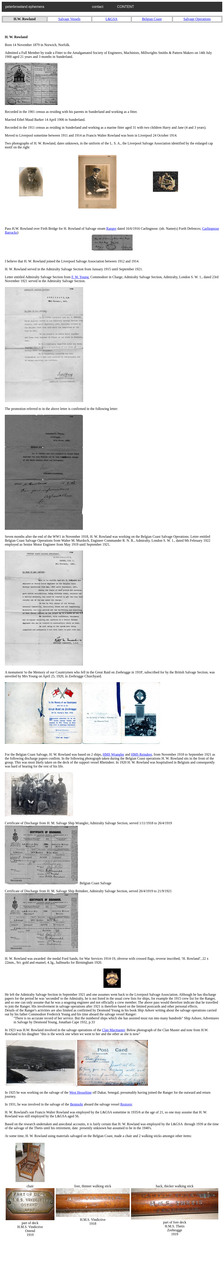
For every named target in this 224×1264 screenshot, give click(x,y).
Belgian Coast (152, 19)
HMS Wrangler (113, 754)
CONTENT (125, 7)
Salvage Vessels (69, 19)
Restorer (126, 1104)
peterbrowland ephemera (45, 7)
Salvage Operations (197, 19)
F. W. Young (80, 277)
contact (101, 7)
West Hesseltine (80, 1092)
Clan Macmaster (113, 1030)
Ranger (111, 228)
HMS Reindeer (141, 754)
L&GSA (111, 19)
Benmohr (76, 1104)
